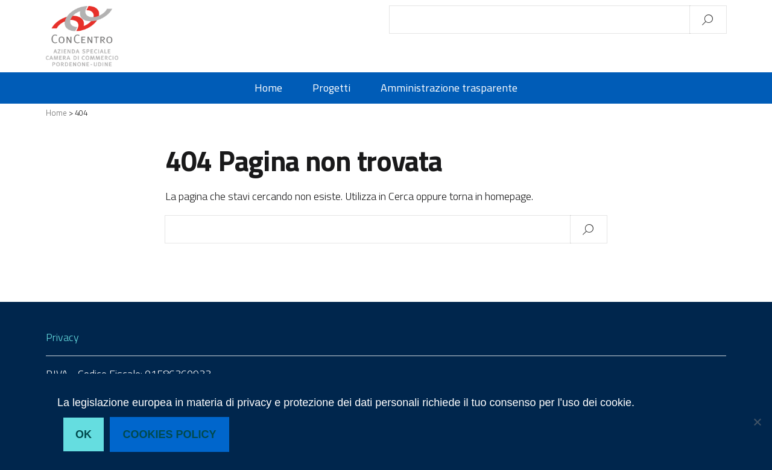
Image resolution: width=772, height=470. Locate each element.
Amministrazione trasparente (449, 88)
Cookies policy (170, 434)
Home (268, 88)
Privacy (62, 337)
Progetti (331, 88)
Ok (83, 434)
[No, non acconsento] (757, 422)
